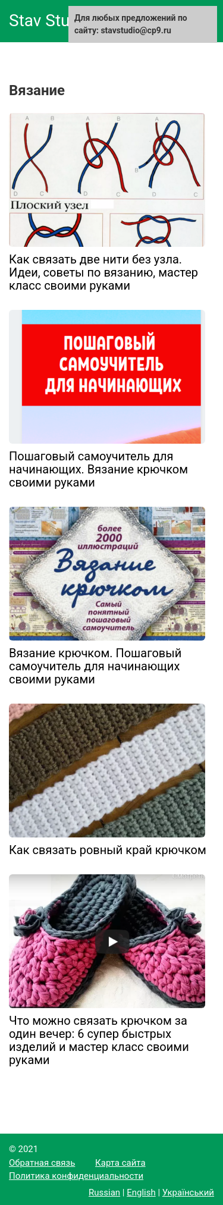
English (141, 1192)
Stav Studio (51, 20)
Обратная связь (42, 1162)
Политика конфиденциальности (76, 1176)
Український (188, 1192)
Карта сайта (120, 1162)
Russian (104, 1192)
